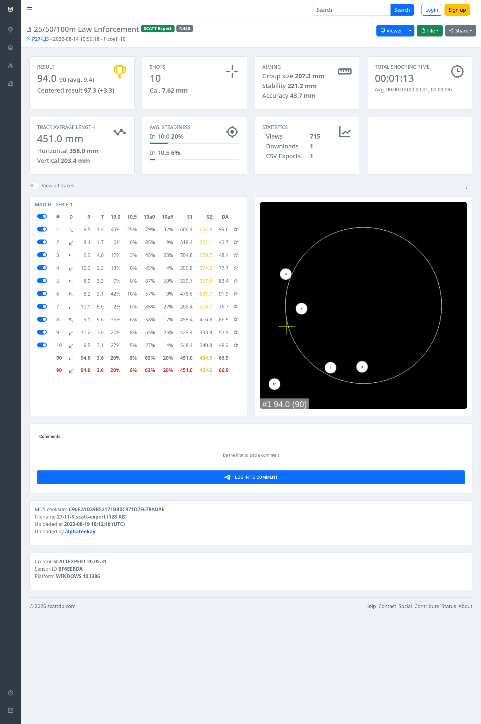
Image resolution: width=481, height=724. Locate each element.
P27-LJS (37, 39)
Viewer (391, 30)
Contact (387, 715)
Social (405, 715)
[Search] (352, 10)
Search (402, 9)
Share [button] (458, 30)
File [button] (428, 30)
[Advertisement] (420, 147)
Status (449, 715)
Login (431, 9)
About (465, 715)
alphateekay (80, 640)
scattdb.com (61, 715)
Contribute (426, 715)
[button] (466, 193)
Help (370, 715)
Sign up (457, 9)
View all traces (58, 191)
